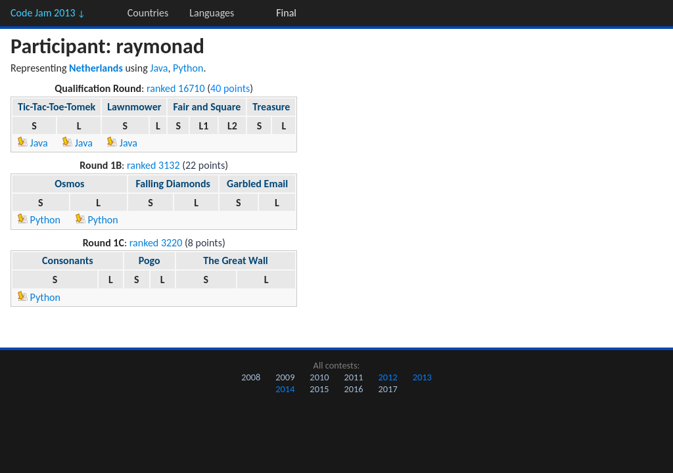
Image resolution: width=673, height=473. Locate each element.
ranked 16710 (176, 88)
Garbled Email (257, 183)
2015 (319, 389)
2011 (353, 377)
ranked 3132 (153, 165)
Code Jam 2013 (48, 13)
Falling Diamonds (172, 183)
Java (159, 68)
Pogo (149, 260)
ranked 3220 (156, 242)
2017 (388, 389)
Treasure (271, 107)
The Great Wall (235, 260)
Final (286, 13)
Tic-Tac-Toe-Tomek (56, 107)
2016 (353, 389)
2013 (422, 377)
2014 (284, 389)
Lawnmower (134, 107)
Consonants (67, 260)
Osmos (69, 183)
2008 (250, 377)
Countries (148, 13)
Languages (211, 13)
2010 (319, 377)
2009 (284, 377)
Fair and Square (207, 107)
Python (188, 68)
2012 (388, 377)
